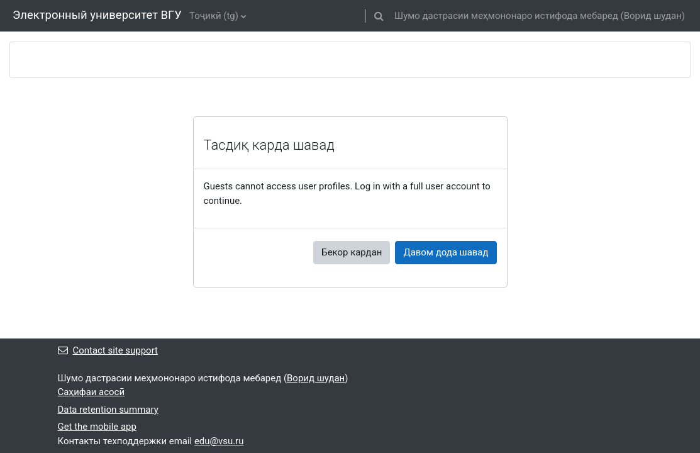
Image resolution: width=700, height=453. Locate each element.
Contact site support (108, 350)
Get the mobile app (97, 426)
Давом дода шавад (445, 252)
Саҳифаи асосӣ (91, 392)
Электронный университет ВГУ (97, 15)
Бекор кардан (351, 252)
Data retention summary (108, 409)
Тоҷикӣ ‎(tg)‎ (213, 15)
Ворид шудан (653, 15)
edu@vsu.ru (219, 441)
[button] (378, 16)
